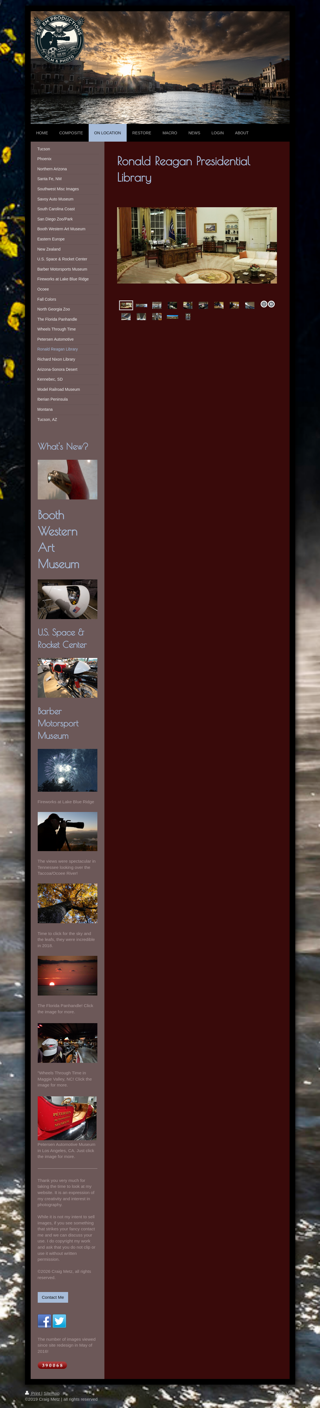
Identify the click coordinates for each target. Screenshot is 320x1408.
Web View (285, 1393)
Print (33, 1393)
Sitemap (51, 1393)
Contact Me (53, 1297)
